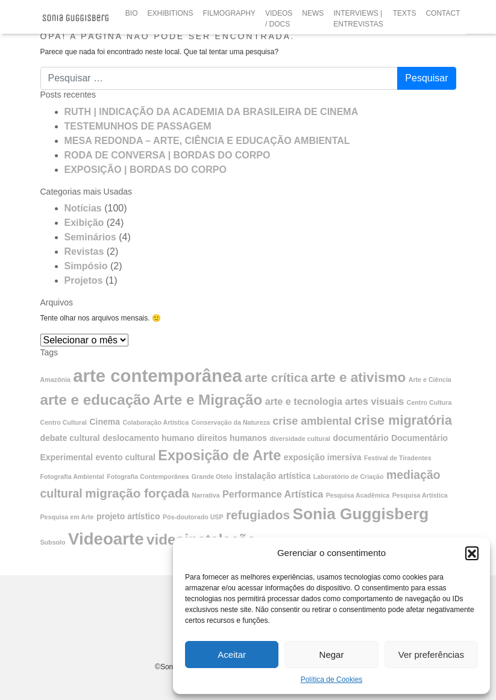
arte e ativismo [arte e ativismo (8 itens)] (358, 377)
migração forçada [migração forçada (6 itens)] (137, 493)
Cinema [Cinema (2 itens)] (105, 422)
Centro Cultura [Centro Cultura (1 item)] (429, 402)
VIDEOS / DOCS (278, 18)
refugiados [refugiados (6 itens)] (258, 515)
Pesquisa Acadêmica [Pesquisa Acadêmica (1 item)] (358, 495)
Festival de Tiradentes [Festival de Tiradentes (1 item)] (398, 457)
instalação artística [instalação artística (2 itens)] (273, 476)
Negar (331, 654)
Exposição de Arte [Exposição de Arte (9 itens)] (219, 455)
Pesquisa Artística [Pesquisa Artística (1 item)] (420, 495)
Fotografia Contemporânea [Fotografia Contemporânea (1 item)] (148, 476)
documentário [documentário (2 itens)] (361, 438)
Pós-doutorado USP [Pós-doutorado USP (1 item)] (193, 516)
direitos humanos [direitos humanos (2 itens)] (232, 438)
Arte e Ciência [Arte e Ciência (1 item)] (430, 379)
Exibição (84, 222)
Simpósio (86, 266)
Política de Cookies (332, 679)
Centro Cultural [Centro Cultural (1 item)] (63, 422)
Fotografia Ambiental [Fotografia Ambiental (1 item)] (72, 476)
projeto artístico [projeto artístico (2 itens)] (128, 516)
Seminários (90, 237)
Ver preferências (431, 654)
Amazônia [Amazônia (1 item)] (55, 379)
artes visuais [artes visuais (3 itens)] (374, 401)
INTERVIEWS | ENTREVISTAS (358, 18)
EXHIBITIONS (170, 13)
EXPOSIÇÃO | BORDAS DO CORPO (145, 169)
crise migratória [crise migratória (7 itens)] (403, 420)
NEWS (313, 13)
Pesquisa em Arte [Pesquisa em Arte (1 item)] (67, 516)
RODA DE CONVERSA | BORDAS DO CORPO (167, 155)
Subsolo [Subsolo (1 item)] (53, 542)
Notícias (83, 208)
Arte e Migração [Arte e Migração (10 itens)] (207, 400)
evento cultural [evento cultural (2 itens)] (125, 457)
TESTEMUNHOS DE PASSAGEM (138, 126)
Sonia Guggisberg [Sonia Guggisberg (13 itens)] (360, 514)
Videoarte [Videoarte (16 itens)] (106, 539)
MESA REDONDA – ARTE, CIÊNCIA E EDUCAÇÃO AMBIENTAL (207, 141)
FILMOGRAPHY (229, 13)
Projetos (83, 280)
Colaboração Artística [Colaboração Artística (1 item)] (155, 422)
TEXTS (404, 13)
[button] (472, 553)
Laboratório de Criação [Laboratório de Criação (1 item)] (348, 476)
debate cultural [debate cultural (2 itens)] (70, 438)
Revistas (84, 251)
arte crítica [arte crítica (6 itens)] (276, 377)
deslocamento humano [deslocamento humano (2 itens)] (148, 438)
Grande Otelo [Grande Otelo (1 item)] (212, 476)
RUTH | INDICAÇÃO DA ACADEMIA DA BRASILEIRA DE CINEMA (211, 112)
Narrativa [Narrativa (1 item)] (205, 495)
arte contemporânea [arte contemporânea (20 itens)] (157, 376)
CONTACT (442, 13)
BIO (131, 13)
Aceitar (232, 654)
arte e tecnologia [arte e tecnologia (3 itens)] (303, 401)
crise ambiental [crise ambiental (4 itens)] (311, 421)
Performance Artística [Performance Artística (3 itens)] (272, 494)
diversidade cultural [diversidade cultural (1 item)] (299, 438)
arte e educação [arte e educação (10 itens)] (95, 400)
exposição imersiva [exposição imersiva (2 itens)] (323, 457)
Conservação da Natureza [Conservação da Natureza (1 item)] (231, 422)
